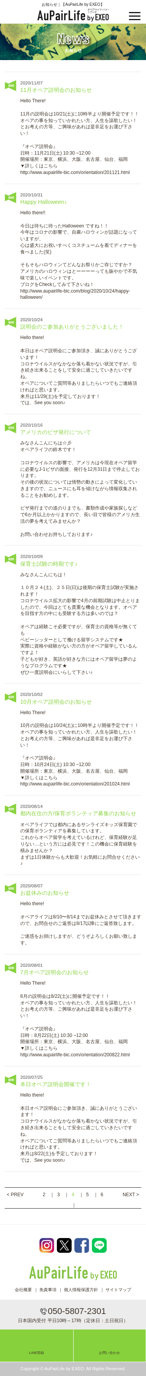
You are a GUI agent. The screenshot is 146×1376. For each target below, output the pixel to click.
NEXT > (131, 1194)
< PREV (15, 1194)
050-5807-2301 (77, 1311)
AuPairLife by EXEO (73, 15)
